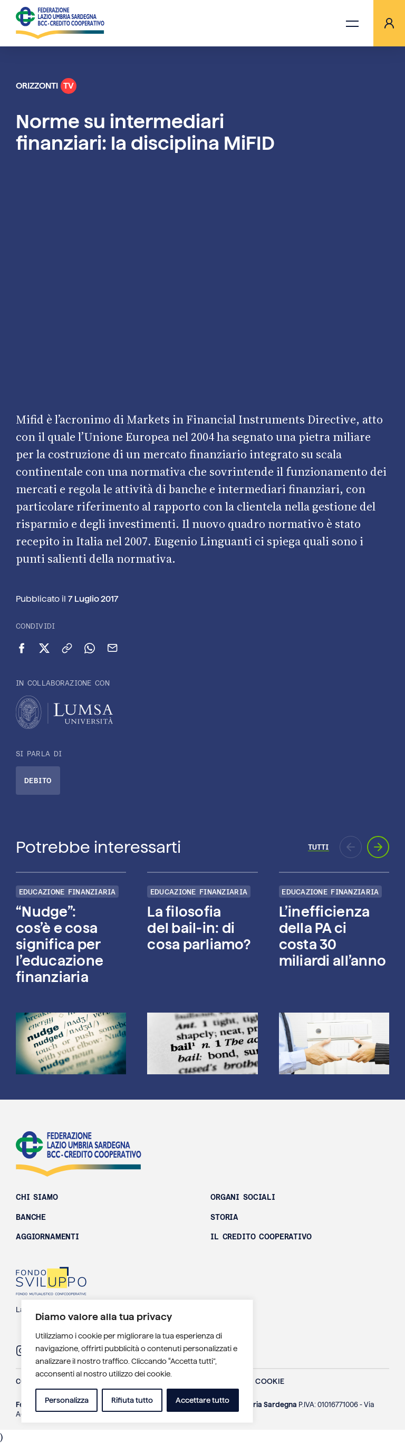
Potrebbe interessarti (98, 846)
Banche (31, 1217)
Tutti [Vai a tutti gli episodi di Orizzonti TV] (318, 847)
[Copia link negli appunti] (67, 648)
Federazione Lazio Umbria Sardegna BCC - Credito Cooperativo (78, 1154)
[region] (137, 1361)
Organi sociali (242, 1197)
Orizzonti (46, 86)
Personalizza (67, 1400)
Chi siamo (37, 1197)
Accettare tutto (202, 1400)
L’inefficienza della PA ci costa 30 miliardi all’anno (332, 936)
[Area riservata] (389, 23)
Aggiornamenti (47, 1236)
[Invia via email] (112, 648)
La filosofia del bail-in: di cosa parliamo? (198, 927)
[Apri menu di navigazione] (352, 23)
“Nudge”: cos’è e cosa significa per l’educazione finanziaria (59, 944)
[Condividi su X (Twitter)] (44, 648)
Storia (224, 1217)
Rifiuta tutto (132, 1400)
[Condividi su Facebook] (22, 648)
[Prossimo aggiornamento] (378, 847)
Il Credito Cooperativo (261, 1236)
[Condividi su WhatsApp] (90, 648)
